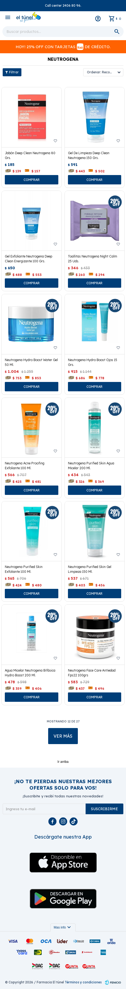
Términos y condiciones (83, 982)
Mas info (63, 927)
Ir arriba (63, 762)
